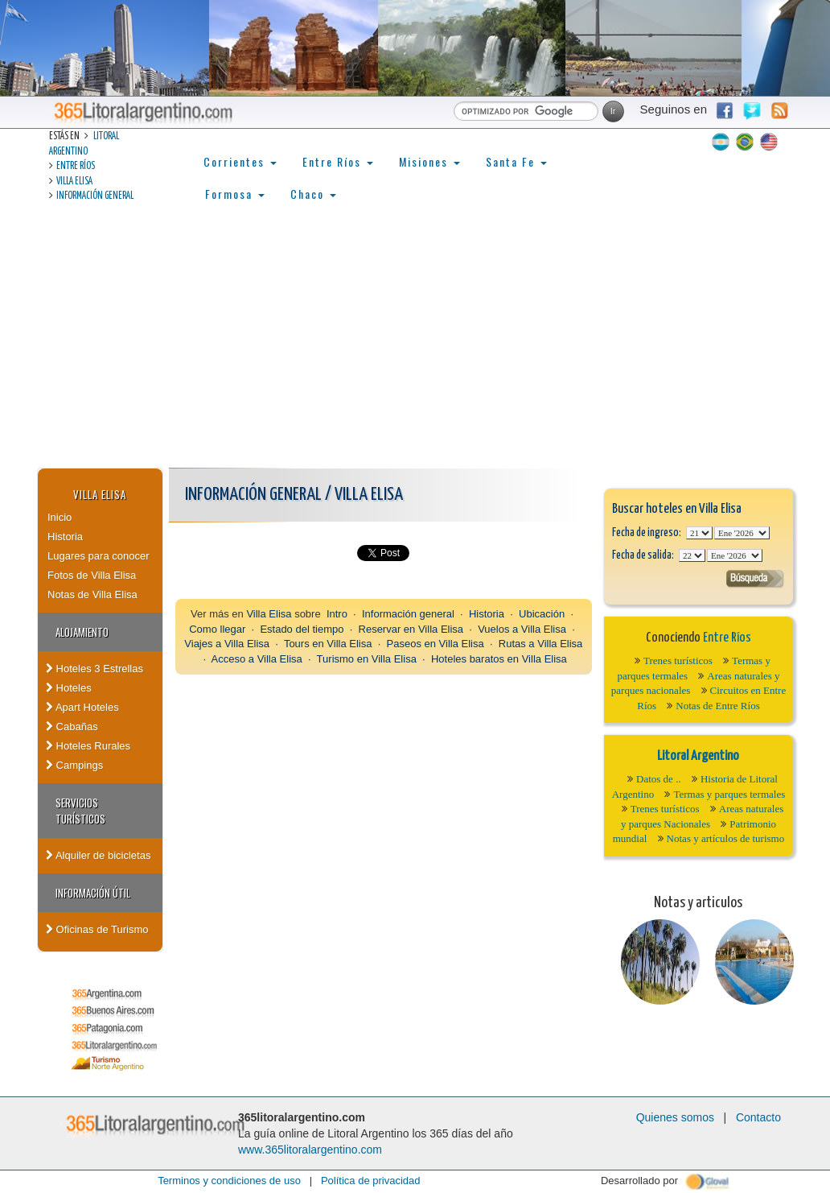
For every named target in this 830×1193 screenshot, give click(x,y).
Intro (337, 614)
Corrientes (240, 161)
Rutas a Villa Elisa (541, 644)
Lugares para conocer (98, 556)
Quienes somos (675, 1117)
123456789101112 (742, 532)
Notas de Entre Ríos (717, 706)
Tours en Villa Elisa (328, 644)
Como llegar (217, 629)
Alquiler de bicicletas (98, 855)
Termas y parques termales (729, 794)
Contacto (758, 1117)
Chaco (313, 193)
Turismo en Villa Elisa (367, 659)
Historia (65, 536)
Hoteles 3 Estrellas (94, 669)
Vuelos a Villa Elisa (522, 629)
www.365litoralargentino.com (310, 1149)
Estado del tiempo (301, 629)
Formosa (235, 193)
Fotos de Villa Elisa (91, 575)
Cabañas (72, 726)
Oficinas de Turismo (97, 929)
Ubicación (542, 614)
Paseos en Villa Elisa (435, 644)
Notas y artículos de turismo (726, 838)
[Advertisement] (415, 347)
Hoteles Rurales (88, 746)
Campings (74, 765)
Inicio (59, 517)
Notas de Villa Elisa (92, 594)
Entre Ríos (75, 166)
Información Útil (92, 893)
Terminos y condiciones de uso (229, 1180)
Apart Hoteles (82, 707)
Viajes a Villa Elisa (226, 644)
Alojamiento (82, 632)
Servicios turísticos (80, 811)
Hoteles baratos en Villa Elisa (499, 659)
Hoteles (69, 688)
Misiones (429, 161)
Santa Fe (516, 161)
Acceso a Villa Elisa (257, 659)
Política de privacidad (371, 1180)
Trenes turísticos (678, 660)
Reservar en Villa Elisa (411, 629)
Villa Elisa (74, 181)
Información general (95, 196)
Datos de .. (658, 779)
